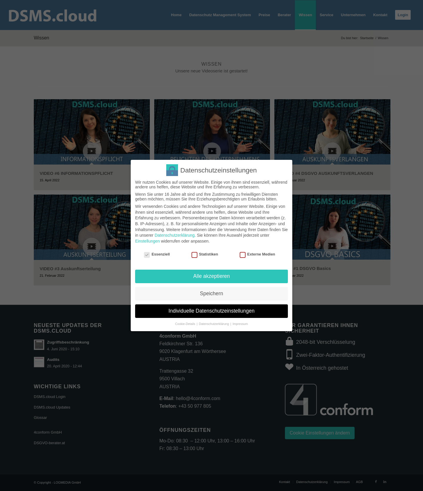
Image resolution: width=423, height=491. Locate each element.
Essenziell (157, 254)
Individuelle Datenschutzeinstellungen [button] (212, 311)
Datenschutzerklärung (174, 235)
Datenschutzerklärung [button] (214, 324)
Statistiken (205, 254)
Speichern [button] (211, 293)
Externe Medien (257, 254)
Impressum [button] (240, 324)
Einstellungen (147, 241)
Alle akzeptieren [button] (211, 276)
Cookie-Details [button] (185, 324)
